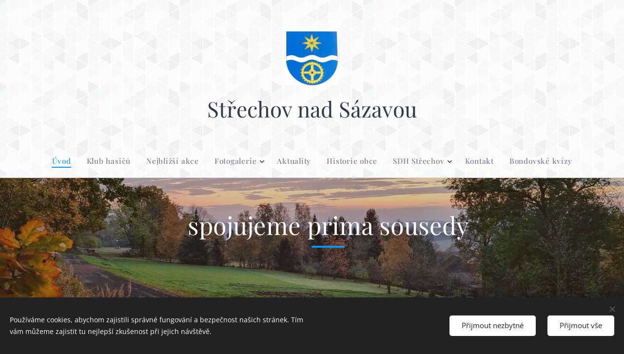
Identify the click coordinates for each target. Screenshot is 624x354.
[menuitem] (249, 161)
